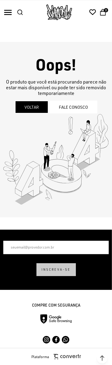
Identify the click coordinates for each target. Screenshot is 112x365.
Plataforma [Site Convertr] (56, 357)
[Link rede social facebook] (56, 339)
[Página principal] (59, 12)
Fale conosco (73, 107)
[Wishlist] (92, 12)
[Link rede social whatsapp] (65, 339)
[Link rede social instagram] (46, 339)
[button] (102, 358)
